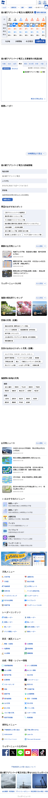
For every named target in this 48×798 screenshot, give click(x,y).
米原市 (35, 398)
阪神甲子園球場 (9, 358)
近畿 (22, 7)
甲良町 (21, 402)
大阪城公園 (35, 365)
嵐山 (17, 361)
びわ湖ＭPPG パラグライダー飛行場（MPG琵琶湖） (21, 337)
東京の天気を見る (38, 99)
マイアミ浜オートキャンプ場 (32, 235)
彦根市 (14, 398)
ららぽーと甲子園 (24, 365)
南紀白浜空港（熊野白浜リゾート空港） (17, 326)
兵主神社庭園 (19, 227)
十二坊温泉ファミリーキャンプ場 (15, 220)
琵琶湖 (37, 358)
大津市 (7, 398)
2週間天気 (13, 7)
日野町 (29, 391)
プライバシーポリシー (23, 791)
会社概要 (5, 791)
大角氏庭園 (8, 227)
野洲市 (7, 391)
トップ (4, 7)
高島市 (28, 398)
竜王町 (36, 391)
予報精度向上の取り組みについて (23, 767)
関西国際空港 (9, 341)
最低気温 (15, 68)
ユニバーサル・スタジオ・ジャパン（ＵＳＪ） (19, 354)
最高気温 (6, 68)
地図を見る (7, 199)
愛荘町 (7, 402)
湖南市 (14, 391)
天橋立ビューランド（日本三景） (32, 361)
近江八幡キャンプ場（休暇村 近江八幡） (17, 231)
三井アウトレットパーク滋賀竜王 (15, 212)
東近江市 (21, 391)
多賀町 (28, 402)
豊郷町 (14, 402)
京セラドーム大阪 (10, 365)
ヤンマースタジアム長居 (24, 358)
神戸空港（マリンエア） (12, 333)
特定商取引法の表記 (37, 791)
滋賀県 (30, 7)
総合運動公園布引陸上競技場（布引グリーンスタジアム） (22, 223)
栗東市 (31, 387)
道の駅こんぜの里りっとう (13, 235)
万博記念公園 (9, 361)
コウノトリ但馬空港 (11, 330)
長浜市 (21, 398)
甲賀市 (38, 387)
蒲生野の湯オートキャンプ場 (13, 216)
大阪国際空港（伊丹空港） (28, 330)
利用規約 (12, 791)
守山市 (24, 387)
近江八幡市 (8, 387)
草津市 (17, 387)
